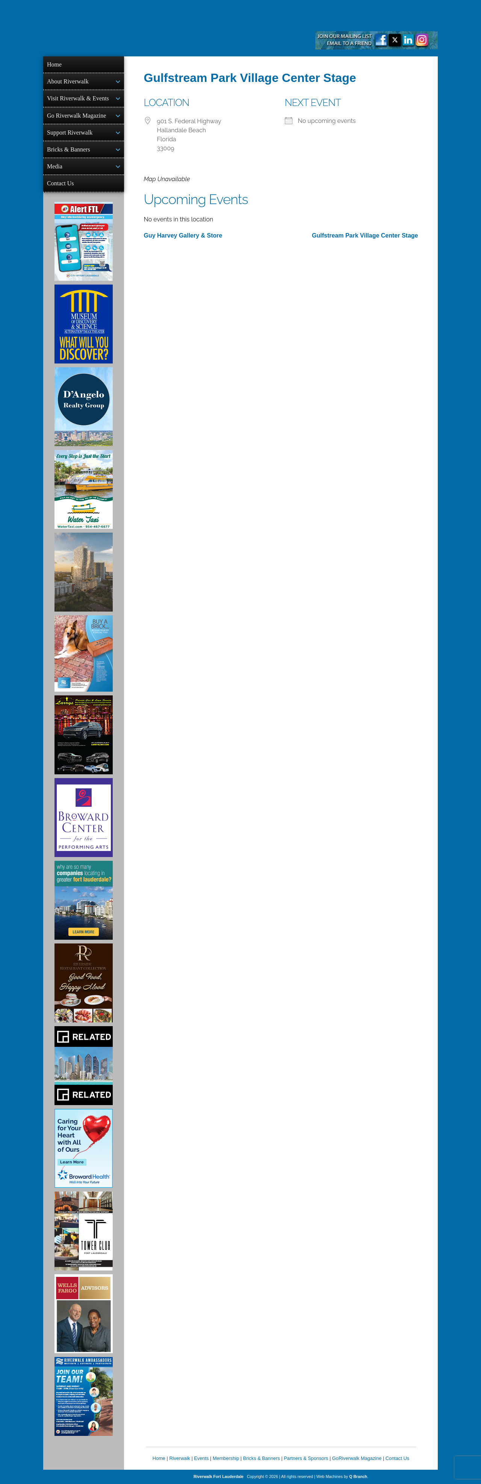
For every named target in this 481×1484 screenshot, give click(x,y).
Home (54, 64)
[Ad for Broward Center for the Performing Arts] (83, 817)
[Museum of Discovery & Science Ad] (83, 324)
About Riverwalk (68, 81)
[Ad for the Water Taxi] (83, 489)
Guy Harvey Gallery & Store (183, 235)
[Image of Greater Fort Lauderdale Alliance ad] (83, 900)
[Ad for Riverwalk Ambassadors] (83, 1396)
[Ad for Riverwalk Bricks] (83, 653)
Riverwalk (179, 1458)
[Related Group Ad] (83, 1065)
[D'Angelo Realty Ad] (83, 406)
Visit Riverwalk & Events (78, 98)
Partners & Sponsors (306, 1458)
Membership (226, 1458)
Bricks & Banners (68, 149)
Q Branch (358, 1476)
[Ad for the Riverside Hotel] (83, 983)
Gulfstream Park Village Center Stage (365, 235)
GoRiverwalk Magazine (357, 1458)
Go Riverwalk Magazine (76, 115)
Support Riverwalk (69, 132)
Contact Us (60, 183)
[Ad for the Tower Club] (83, 1231)
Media (54, 166)
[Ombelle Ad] (83, 572)
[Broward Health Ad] (83, 1148)
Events (201, 1458)
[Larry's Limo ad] (83, 735)
